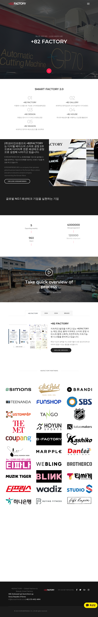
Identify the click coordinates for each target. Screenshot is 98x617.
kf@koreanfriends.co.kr (16, 599)
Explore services (61, 350)
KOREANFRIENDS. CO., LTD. (27, 611)
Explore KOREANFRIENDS (17, 181)
